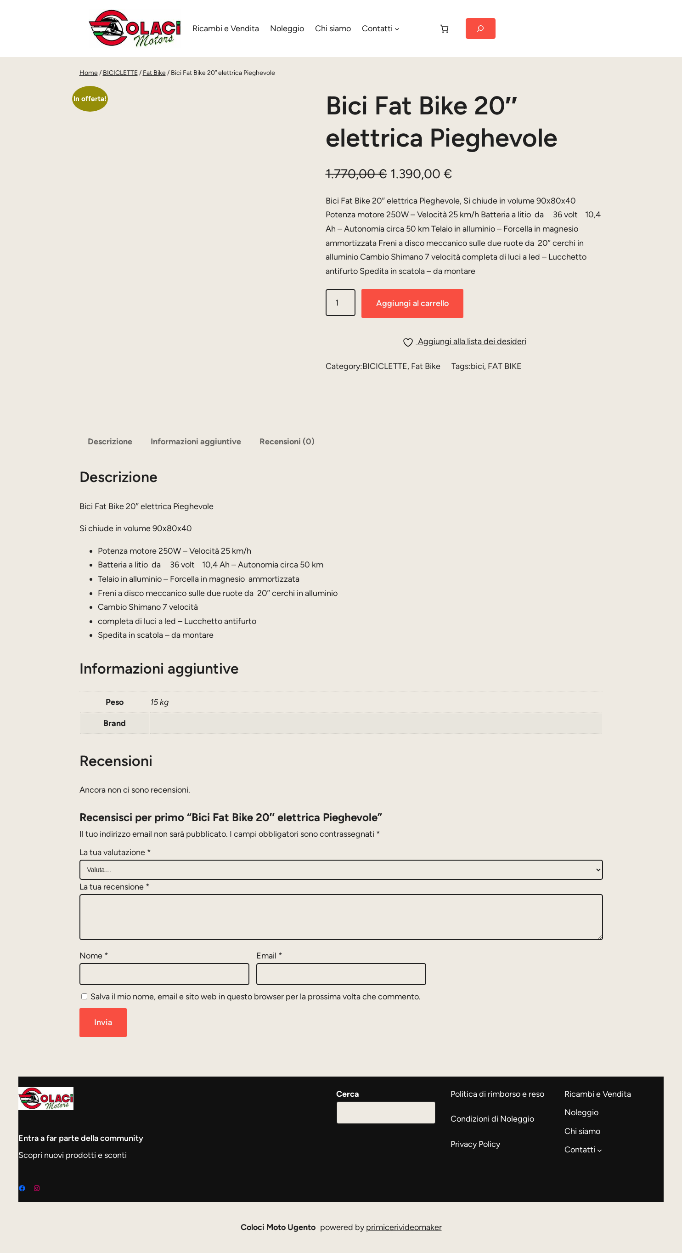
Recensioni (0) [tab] (287, 442)
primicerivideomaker (404, 1227)
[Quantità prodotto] (340, 302)
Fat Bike (154, 73)
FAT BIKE (505, 366)
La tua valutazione (115, 852)
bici (477, 366)
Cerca (347, 1094)
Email (269, 956)
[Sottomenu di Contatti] (397, 28)
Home (88, 73)
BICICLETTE (120, 73)
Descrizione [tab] (110, 442)
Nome (93, 956)
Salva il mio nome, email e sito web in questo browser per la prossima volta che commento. (255, 997)
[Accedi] (419, 28)
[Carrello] (444, 28)
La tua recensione (114, 887)
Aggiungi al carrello (412, 303)
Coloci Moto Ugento (278, 1227)
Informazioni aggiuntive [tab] (196, 442)
